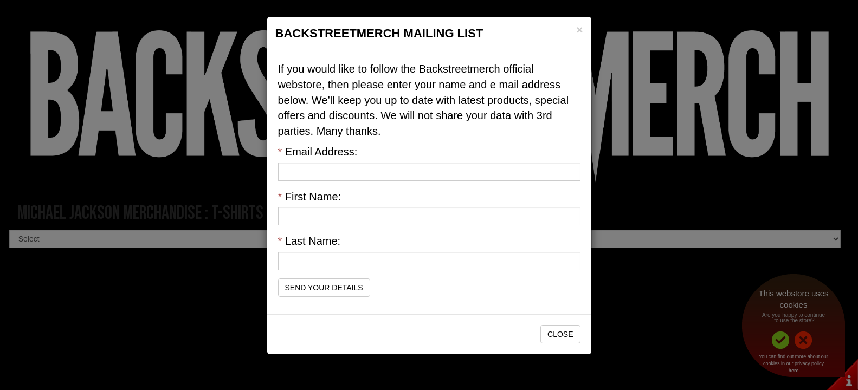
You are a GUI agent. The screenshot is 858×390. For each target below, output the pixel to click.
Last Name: (309, 241)
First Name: (309, 197)
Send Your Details (324, 287)
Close (560, 334)
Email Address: (318, 152)
